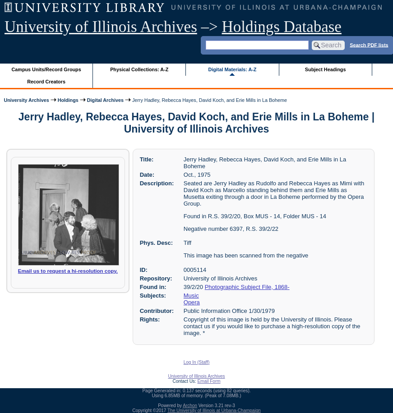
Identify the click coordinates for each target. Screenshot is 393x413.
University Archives (26, 100)
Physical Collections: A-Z (139, 69)
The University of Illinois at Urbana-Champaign (214, 410)
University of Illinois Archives (101, 27)
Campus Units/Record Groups (46, 69)
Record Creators (46, 81)
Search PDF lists (369, 44)
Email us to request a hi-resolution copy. (68, 271)
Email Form (208, 381)
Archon (190, 405)
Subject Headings (325, 69)
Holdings (68, 100)
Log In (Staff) (197, 362)
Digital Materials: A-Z (232, 69)
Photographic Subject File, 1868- (247, 287)
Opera (192, 302)
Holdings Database (282, 27)
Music (191, 295)
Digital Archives (105, 100)
